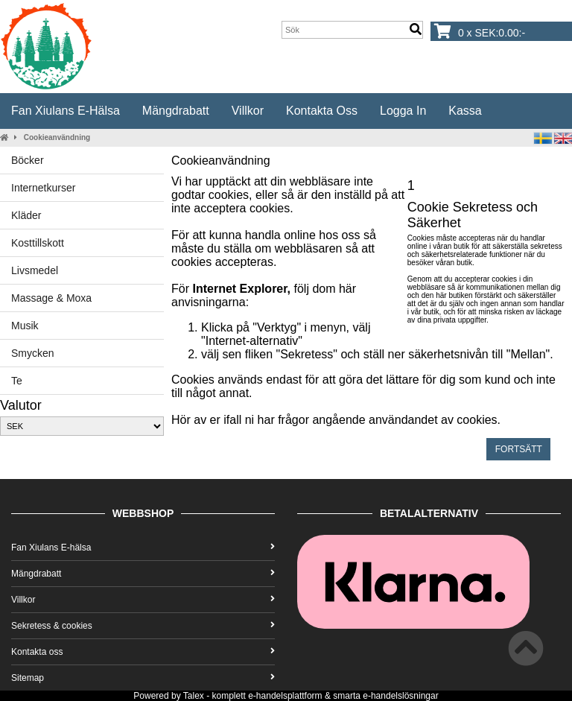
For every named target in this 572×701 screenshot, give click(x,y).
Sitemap (143, 678)
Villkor (248, 110)
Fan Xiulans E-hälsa (65, 110)
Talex (193, 696)
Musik (25, 326)
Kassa (464, 110)
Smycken (32, 353)
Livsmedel (34, 270)
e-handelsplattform (285, 696)
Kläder (26, 215)
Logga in (403, 110)
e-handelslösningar (400, 696)
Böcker (27, 160)
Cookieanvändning (57, 137)
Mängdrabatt (175, 110)
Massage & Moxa (51, 298)
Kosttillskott (37, 243)
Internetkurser (43, 188)
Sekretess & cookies (143, 626)
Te (16, 381)
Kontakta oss (322, 110)
